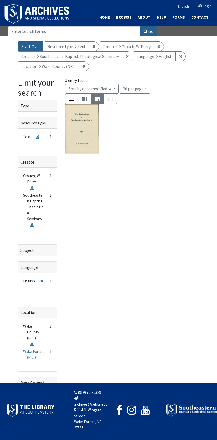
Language (29, 267)
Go (148, 31)
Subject (27, 250)
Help (161, 17)
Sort (90, 88)
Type (24, 105)
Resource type (33, 122)
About (144, 17)
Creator (27, 162)
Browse (123, 17)
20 (133, 88)
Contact (200, 17)
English (184, 6)
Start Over (30, 46)
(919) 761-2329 (87, 392)
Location (28, 312)
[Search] (74, 31)
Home (104, 17)
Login (205, 5)
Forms (178, 17)
